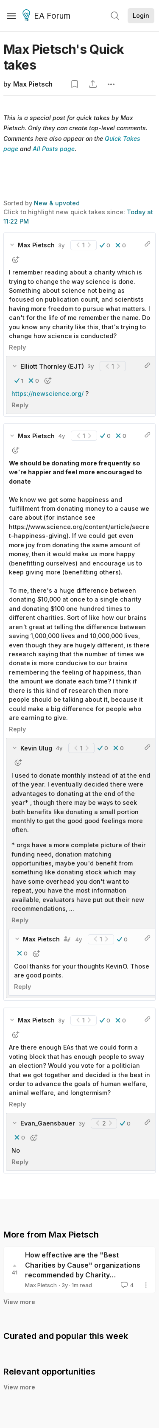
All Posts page (54, 148)
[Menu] (11, 16)
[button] (105, 245)
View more (19, 1301)
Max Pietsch (33, 84)
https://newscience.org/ (47, 393)
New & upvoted (57, 203)
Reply (17, 347)
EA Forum (47, 16)
